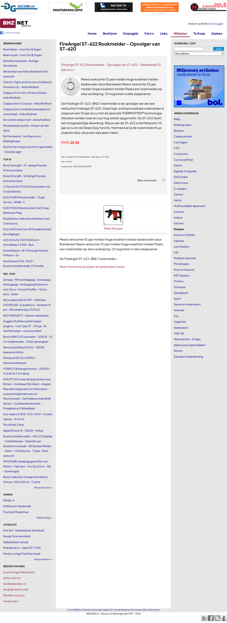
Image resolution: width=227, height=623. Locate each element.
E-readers (180, 188)
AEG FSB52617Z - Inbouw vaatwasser (26, 315)
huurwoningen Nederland (18, 572)
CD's (177, 148)
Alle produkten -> (43, 559)
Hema (177, 200)
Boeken (179, 130)
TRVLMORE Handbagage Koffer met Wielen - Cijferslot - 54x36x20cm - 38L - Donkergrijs (27, 466)
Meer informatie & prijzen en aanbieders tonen (92, 267)
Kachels (179, 223)
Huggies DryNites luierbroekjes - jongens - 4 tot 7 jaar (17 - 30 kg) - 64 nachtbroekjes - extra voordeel (25, 325)
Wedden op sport (14, 595)
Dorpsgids (130, 33)
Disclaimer (136, 609)
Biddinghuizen (182, 124)
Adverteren (154, 609)
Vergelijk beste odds (15, 589)
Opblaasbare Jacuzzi (15, 542)
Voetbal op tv (11, 601)
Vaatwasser (181, 327)
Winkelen (180, 33)
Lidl (176, 252)
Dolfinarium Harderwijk (17, 506)
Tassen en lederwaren (187, 304)
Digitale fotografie (185, 171)
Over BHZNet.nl (75, 609)
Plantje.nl (8, 500)
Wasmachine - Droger (187, 339)
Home (92, 33)
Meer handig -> (45, 517)
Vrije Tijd (179, 333)
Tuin (176, 316)
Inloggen (218, 23)
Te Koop (199, 33)
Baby (177, 119)
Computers (181, 153)
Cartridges (180, 142)
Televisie (179, 310)
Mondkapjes (181, 263)
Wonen (178, 350)
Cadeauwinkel (183, 136)
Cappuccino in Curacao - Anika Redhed (27, 103)
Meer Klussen (113, 228)
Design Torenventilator (17, 536)
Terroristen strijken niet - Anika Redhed (26, 119)
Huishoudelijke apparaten (190, 205)
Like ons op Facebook (12, 33)
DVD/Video (181, 177)
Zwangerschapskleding (188, 356)
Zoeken (216, 33)
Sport (177, 298)
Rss (145, 609)
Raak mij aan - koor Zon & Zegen (22, 55)
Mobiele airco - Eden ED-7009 (22, 547)
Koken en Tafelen (184, 234)
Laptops (179, 240)
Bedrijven (110, 33)
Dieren (178, 165)
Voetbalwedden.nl (14, 583)
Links (163, 33)
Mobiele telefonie (185, 258)
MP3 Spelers (182, 275)
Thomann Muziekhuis (16, 512)
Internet (179, 211)
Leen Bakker (182, 246)
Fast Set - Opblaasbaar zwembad (23, 530)
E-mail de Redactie (120, 609)
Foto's (149, 33)
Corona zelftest (183, 159)
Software (180, 287)
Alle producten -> (43, 487)
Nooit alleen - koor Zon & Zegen (22, 49)
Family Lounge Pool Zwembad (21, 553)
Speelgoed (181, 292)
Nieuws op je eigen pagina (97, 609)
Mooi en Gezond (184, 269)
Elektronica (181, 182)
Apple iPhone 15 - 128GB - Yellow (23, 430)
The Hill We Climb (13, 424)
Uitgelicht (180, 321)
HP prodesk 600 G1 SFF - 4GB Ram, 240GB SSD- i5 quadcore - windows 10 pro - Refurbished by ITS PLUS (27, 304)
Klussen (179, 229)
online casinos (11, 577)
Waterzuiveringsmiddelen (190, 345)
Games (178, 194)
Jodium (178, 217)
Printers (178, 281)
